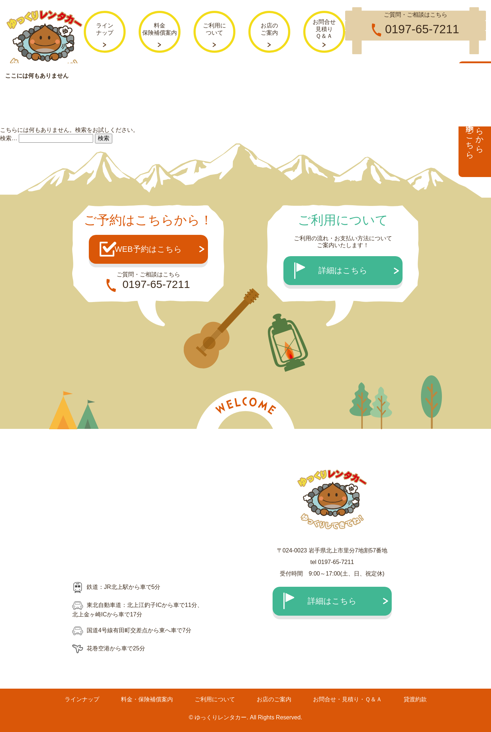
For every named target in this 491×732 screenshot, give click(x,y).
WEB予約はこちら (148, 249)
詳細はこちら (343, 270)
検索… (8, 138)
